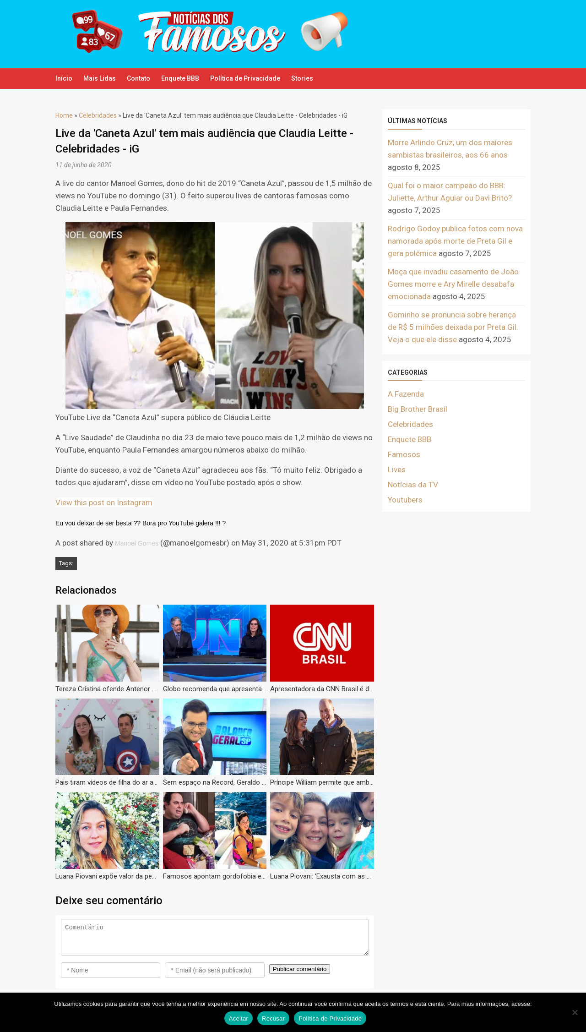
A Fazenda (406, 394)
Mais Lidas (107, 78)
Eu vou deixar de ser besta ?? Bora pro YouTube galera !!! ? (140, 523)
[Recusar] (574, 1012)
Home (64, 115)
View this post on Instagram (103, 502)
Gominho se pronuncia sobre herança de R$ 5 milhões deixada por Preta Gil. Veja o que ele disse (453, 327)
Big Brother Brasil (417, 409)
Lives (397, 469)
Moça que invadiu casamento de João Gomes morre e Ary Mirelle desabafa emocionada (453, 284)
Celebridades (98, 115)
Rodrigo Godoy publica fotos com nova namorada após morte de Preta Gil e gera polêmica (455, 241)
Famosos (404, 454)
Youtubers (405, 499)
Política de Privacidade (274, 78)
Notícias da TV (413, 484)
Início (63, 78)
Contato (153, 78)
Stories (339, 78)
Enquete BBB (202, 78)
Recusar (273, 1018)
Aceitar (238, 1018)
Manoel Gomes (136, 543)
